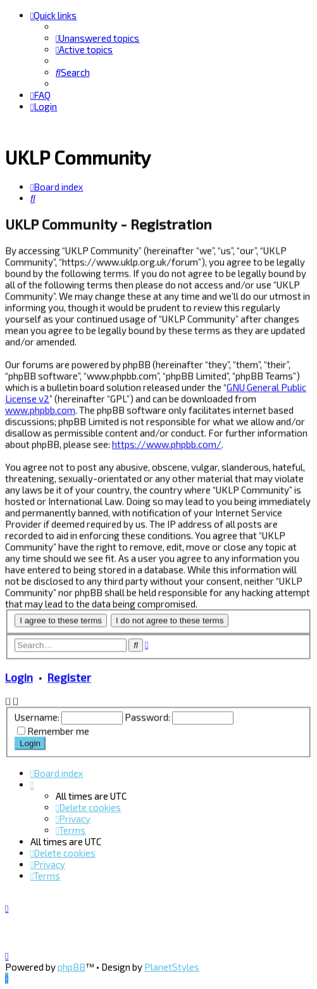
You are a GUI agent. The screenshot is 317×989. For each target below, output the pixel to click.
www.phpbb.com (40, 408)
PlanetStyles (171, 967)
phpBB (71, 967)
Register (69, 676)
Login (19, 676)
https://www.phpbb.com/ (166, 442)
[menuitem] (97, 38)
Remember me (58, 730)
